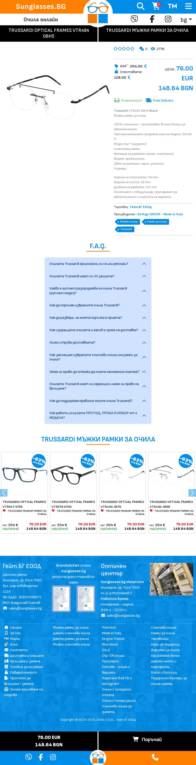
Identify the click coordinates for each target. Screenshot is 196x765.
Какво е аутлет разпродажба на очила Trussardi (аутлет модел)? (88, 290)
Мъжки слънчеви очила (71, 644)
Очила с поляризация (119, 700)
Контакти (16, 650)
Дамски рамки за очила (71, 639)
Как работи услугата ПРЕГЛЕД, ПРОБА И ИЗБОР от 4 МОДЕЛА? (93, 415)
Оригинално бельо (165, 656)
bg (184, 20)
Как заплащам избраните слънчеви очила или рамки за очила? (93, 357)
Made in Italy (111, 633)
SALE (106, 650)
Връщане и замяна (22, 661)
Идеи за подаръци (165, 644)
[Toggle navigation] (188, 6)
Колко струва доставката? (72, 342)
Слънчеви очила (163, 627)
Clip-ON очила (113, 656)
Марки (12, 639)
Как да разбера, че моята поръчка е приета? (85, 318)
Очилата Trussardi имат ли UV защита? (81, 276)
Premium (109, 627)
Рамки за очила (157, 221)
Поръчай (147, 739)
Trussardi (126, 229)
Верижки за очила (165, 650)
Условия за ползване (23, 667)
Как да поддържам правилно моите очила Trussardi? (90, 401)
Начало (13, 627)
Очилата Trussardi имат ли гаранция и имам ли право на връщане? (94, 386)
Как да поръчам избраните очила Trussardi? (84, 305)
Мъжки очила (129, 221)
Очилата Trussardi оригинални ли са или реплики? (88, 264)
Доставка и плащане (24, 656)
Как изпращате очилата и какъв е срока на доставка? (93, 330)
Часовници (159, 639)
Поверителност (20, 672)
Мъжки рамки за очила (71, 627)
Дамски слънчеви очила (71, 633)
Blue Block (110, 644)
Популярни (110, 661)
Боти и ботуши (164, 672)
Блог (11, 644)
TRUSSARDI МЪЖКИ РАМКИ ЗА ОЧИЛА (24, 512)
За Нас (12, 633)
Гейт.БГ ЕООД (126, 720)
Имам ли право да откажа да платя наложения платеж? (94, 372)
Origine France (113, 639)
